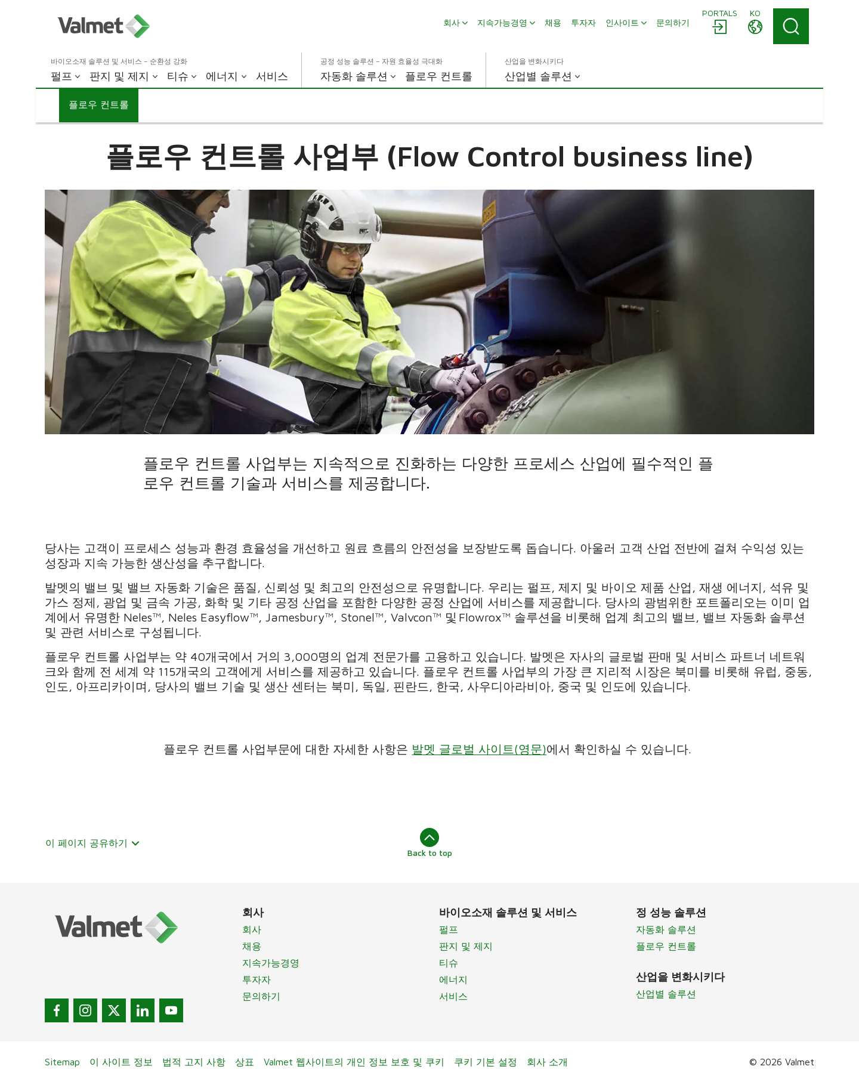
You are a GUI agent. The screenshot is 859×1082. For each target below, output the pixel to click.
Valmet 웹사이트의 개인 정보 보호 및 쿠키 (354, 1061)
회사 (251, 929)
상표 (244, 1061)
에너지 (453, 979)
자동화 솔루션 (666, 929)
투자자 (256, 979)
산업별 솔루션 (666, 993)
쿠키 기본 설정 (485, 1061)
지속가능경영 (270, 962)
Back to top (429, 843)
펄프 (448, 929)
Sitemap (62, 1061)
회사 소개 (547, 1061)
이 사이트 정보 (121, 1061)
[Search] (791, 26)
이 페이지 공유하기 (92, 842)
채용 (251, 946)
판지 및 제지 (466, 946)
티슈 (448, 962)
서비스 (453, 996)
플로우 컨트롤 (666, 946)
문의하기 (261, 996)
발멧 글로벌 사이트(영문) (479, 749)
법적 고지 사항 (193, 1061)
